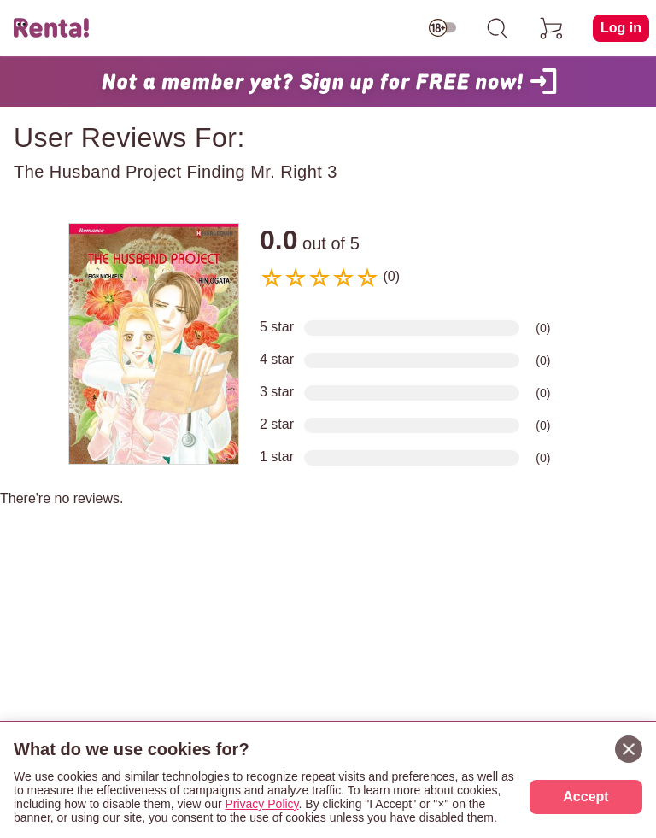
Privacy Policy (261, 804)
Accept (585, 796)
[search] (497, 28)
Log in (620, 28)
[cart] (551, 28)
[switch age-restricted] (442, 28)
